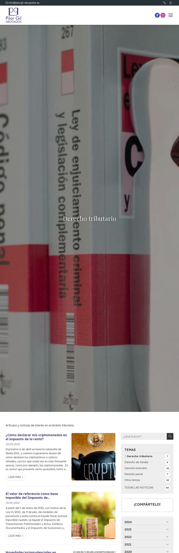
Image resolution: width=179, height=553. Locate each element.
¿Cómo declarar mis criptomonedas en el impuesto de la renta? (36, 437)
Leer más (14, 477)
